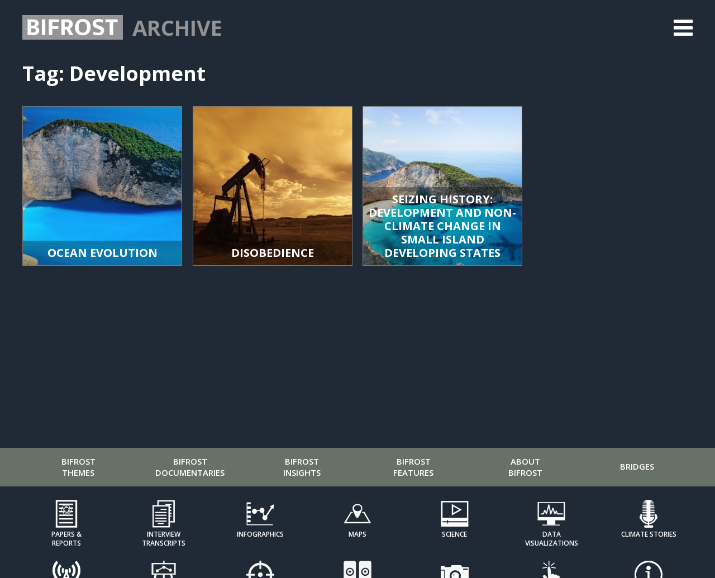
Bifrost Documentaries (190, 467)
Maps (357, 534)
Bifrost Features (413, 467)
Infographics (260, 534)
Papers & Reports (66, 538)
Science (454, 534)
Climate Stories (648, 534)
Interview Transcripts (163, 538)
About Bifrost (525, 467)
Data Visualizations (551, 538)
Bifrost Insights (302, 467)
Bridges (637, 466)
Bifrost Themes (78, 467)
